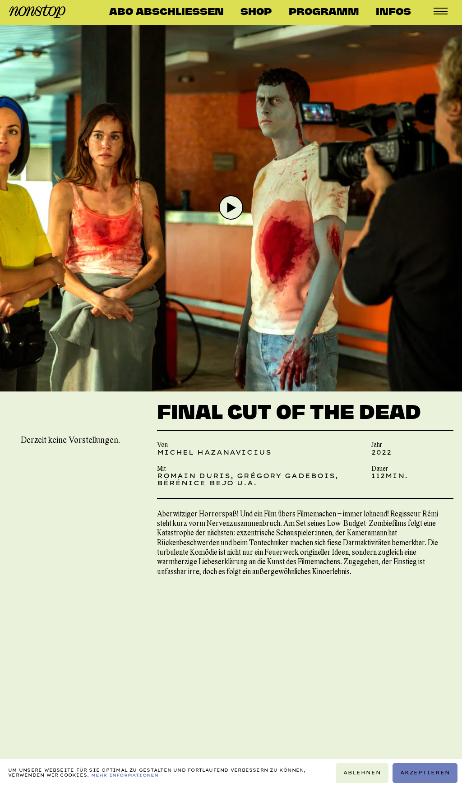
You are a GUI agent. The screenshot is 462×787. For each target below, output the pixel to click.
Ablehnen (362, 773)
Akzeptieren (425, 773)
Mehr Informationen (125, 775)
